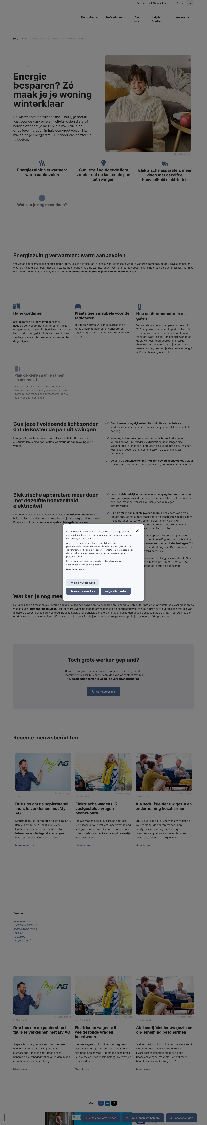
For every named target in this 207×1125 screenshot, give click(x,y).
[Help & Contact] (160, 19)
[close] (137, 530)
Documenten (143, 3)
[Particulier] (86, 17)
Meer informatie (75, 569)
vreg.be (17, 932)
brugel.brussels (22, 940)
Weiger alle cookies (115, 591)
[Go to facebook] (101, 1103)
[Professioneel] (113, 17)
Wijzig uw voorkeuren (83, 582)
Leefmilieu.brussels (24, 925)
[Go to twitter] (114, 1103)
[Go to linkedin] (108, 1103)
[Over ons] (139, 19)
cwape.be (19, 936)
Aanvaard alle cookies (83, 591)
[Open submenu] (97, 17)
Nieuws (157, 3)
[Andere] (179, 17)
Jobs (166, 3)
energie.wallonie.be (25, 928)
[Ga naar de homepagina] (45, 16)
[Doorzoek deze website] (190, 3)
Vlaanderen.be (22, 921)
